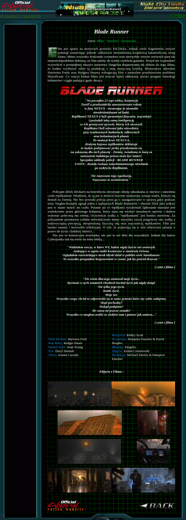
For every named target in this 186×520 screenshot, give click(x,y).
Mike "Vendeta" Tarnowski (116, 41)
